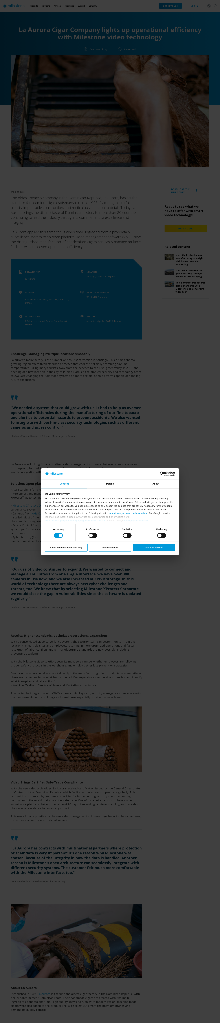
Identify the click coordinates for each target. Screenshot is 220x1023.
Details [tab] (110, 484)
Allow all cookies (154, 547)
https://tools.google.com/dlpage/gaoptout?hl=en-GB (75, 520)
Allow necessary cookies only (66, 547)
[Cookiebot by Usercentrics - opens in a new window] (162, 473)
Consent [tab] (64, 484)
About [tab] (155, 484)
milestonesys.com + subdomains (128, 513)
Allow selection (110, 547)
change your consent (136, 520)
